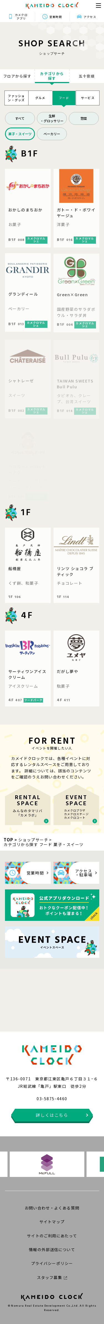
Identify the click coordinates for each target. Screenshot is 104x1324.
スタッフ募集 (52, 1277)
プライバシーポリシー (52, 1263)
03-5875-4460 (52, 1098)
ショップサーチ (33, 839)
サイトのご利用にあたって (52, 1235)
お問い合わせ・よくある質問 (52, 1208)
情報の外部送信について (52, 1249)
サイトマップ (52, 1221)
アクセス (90, 17)
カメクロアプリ (21, 16)
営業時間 (55, 17)
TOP (9, 839)
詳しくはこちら (52, 1115)
